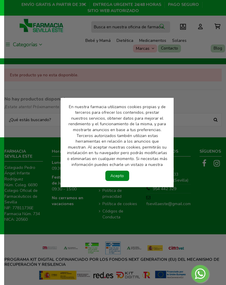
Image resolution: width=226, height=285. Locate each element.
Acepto (117, 176)
